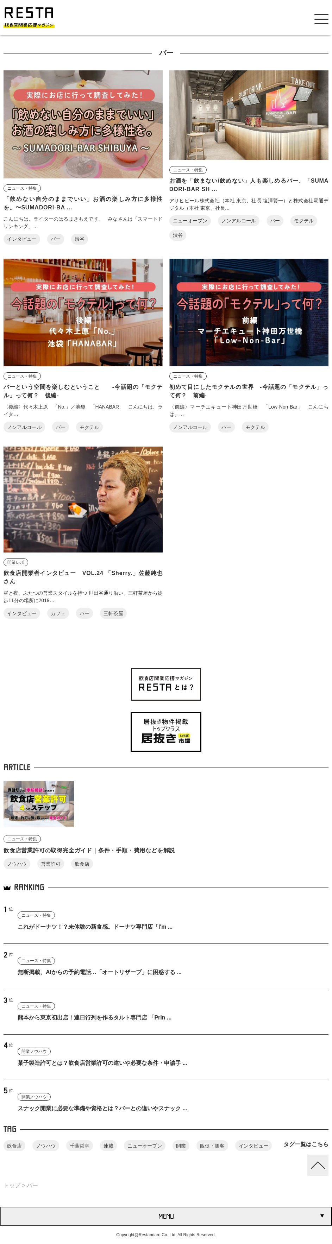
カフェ (58, 613)
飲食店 (82, 864)
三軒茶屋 (113, 613)
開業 (181, 1146)
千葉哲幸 (79, 1146)
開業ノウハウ (34, 1051)
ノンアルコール (238, 220)
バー (56, 239)
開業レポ (15, 562)
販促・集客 (212, 1146)
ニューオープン (190, 220)
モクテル (304, 220)
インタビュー (22, 239)
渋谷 (79, 239)
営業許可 (51, 864)
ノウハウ (17, 864)
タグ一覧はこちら (305, 1144)
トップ (12, 1185)
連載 (108, 1146)
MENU (166, 1216)
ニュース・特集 (22, 188)
